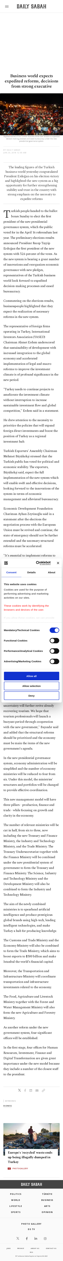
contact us (51, 1248)
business (7, 1105)
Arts (47, 1206)
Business (47, 1200)
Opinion (47, 1212)
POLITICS (16, 1194)
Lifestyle (15, 1206)
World (15, 1200)
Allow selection (31, 685)
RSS (31, 1252)
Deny (31, 695)
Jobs (9, 1248)
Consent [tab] (11, 572)
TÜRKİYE (47, 1194)
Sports (15, 1212)
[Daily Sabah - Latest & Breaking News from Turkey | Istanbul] (31, 6)
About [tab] (51, 572)
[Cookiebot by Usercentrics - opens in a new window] (38, 563)
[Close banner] (58, 563)
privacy (20, 1248)
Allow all (31, 676)
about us (35, 1248)
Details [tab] (31, 572)
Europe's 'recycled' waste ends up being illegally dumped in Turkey (30, 1157)
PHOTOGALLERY (20, 1168)
